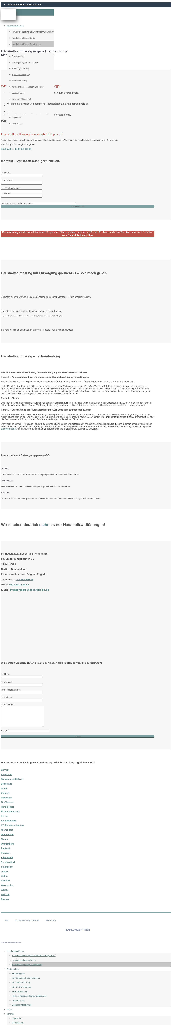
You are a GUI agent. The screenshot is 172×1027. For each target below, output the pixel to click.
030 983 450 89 (24, 579)
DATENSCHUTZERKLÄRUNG (27, 920)
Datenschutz (17, 123)
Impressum (16, 117)
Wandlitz (5, 881)
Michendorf (7, 830)
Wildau (4, 890)
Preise (9, 105)
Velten (4, 876)
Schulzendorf (8, 862)
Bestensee (6, 774)
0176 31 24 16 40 (19, 584)
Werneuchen (7, 885)
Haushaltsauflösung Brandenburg (26, 44)
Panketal (5, 848)
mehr (43, 525)
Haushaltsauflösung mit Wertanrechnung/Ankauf (33, 32)
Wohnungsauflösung (21, 68)
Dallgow (5, 793)
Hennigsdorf (7, 807)
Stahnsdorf (6, 867)
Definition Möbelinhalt (21, 99)
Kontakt (10, 111)
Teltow (4, 871)
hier (127, 232)
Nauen (4, 839)
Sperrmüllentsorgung (21, 74)
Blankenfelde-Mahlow (12, 779)
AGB (6, 920)
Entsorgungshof (8, 429)
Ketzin (4, 816)
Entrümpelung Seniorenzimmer (25, 62)
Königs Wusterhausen (12, 825)
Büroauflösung (18, 93)
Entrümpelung (13, 50)
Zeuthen (5, 894)
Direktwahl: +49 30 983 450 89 (24, 4)
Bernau (5, 770)
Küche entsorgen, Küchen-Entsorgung (28, 86)
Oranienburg (7, 844)
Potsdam (5, 853)
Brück (4, 788)
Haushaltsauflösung (15, 25)
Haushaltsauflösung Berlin (23, 38)
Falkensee (6, 797)
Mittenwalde (7, 834)
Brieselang (6, 784)
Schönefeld (7, 857)
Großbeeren (7, 802)
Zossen (5, 899)
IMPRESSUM (51, 920)
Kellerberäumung (19, 80)
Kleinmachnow (8, 821)
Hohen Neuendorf (10, 811)
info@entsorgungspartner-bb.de (29, 589)
